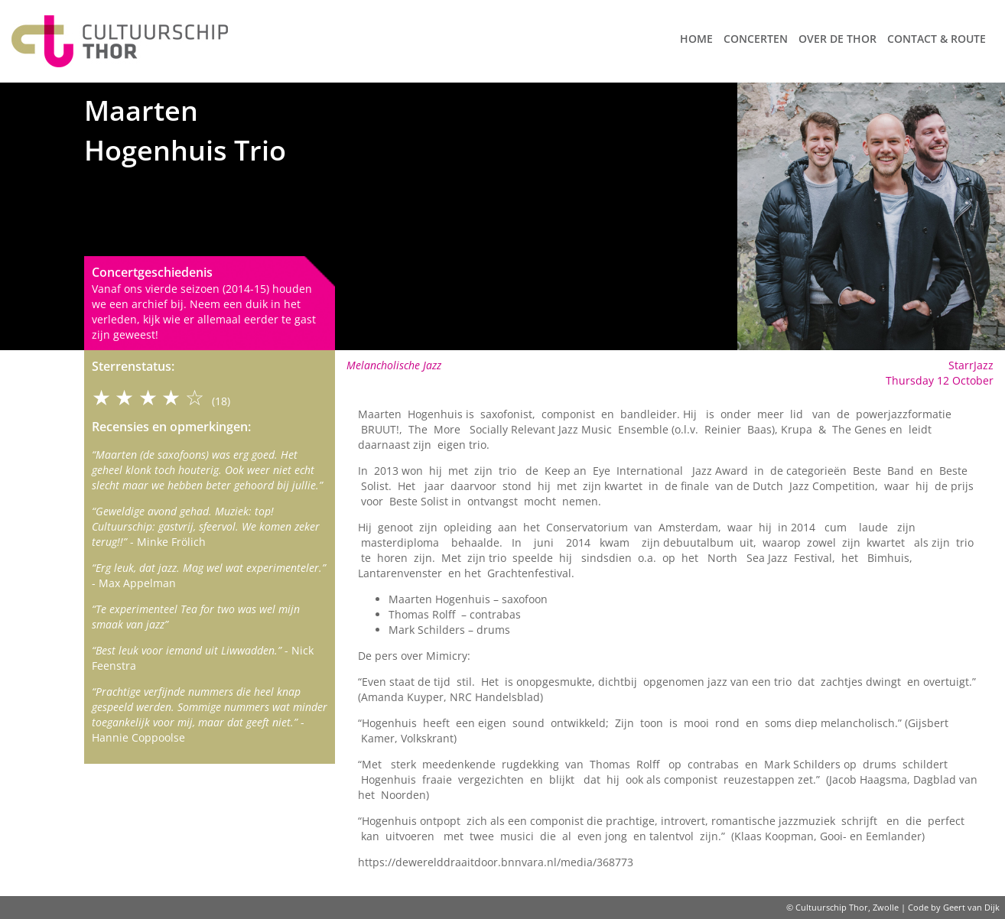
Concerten (756, 38)
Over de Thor (837, 38)
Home (696, 38)
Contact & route (936, 38)
